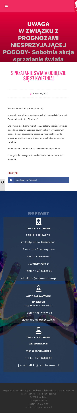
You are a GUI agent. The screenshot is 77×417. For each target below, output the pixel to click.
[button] (6, 6)
